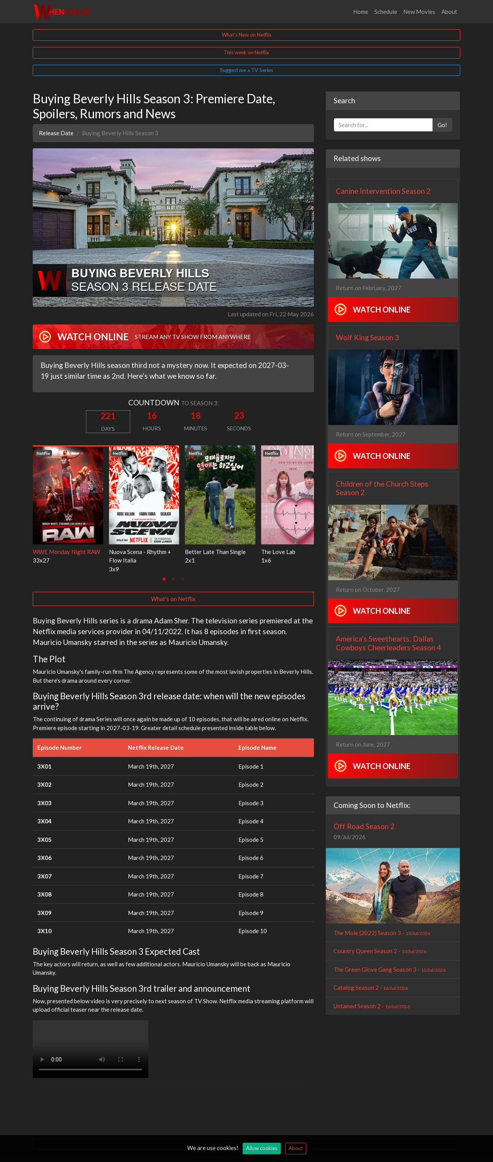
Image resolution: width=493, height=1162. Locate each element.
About (449, 11)
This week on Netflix (246, 52)
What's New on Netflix (247, 35)
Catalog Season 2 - (371, 987)
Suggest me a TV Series (246, 70)
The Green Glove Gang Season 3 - (390, 969)
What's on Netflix (173, 598)
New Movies (419, 11)
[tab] (164, 579)
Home (360, 11)
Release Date (56, 132)
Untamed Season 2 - (372, 1005)
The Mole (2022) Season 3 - (382, 932)
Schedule (385, 11)
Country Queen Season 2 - (380, 950)
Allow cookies (261, 1148)
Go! (442, 124)
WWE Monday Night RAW (66, 551)
